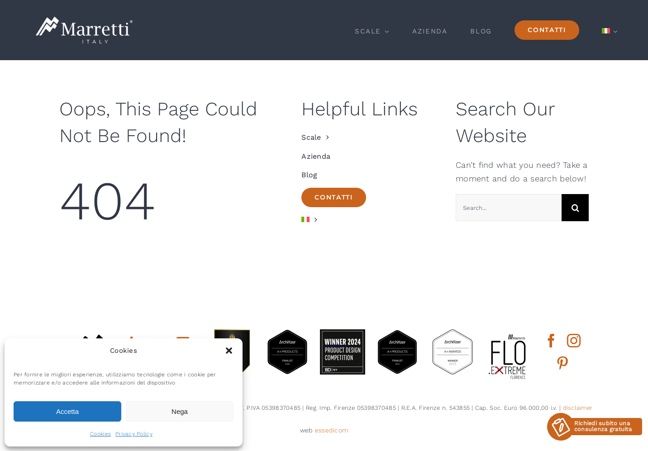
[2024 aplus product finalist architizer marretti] (397, 333)
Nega (180, 411)
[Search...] (509, 207)
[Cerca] (575, 207)
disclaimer (578, 407)
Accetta (67, 411)
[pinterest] (562, 363)
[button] (228, 350)
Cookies (100, 434)
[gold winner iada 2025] (232, 333)
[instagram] (574, 340)
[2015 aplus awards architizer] (452, 333)
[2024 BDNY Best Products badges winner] (342, 333)
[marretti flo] (507, 333)
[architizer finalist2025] (287, 333)
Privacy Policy (133, 434)
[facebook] (551, 340)
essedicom (331, 430)
